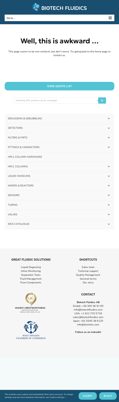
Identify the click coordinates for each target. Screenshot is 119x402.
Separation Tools (31, 275)
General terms (88, 279)
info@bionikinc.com (88, 324)
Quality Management (88, 275)
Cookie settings (58, 397)
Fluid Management (31, 279)
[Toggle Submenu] (108, 118)
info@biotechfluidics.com (88, 309)
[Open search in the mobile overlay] (59, 100)
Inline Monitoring (31, 271)
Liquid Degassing (31, 267)
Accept (87, 395)
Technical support (88, 271)
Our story (88, 282)
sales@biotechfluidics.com (88, 317)
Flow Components (30, 282)
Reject (108, 395)
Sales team (88, 267)
